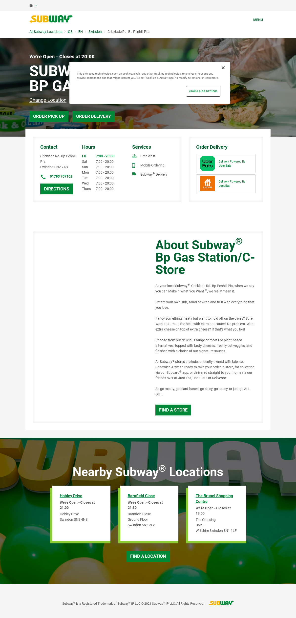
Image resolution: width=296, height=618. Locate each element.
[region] (149, 83)
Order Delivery (93, 116)
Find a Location (148, 556)
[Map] (88, 327)
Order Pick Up (49, 116)
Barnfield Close (141, 496)
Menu (258, 20)
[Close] (223, 67)
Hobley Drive (71, 496)
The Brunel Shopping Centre (214, 499)
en (31, 5)
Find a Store (173, 409)
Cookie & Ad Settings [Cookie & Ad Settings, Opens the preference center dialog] (203, 91)
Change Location (47, 100)
